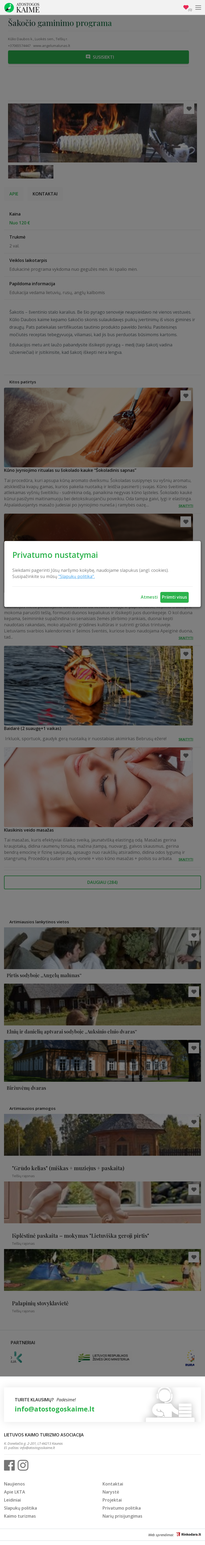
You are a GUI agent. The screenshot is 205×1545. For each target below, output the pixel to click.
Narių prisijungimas (122, 1516)
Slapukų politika (20, 1508)
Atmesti (149, 597)
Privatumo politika (121, 1508)
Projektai (112, 1500)
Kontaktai (112, 1484)
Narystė (110, 1492)
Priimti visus (174, 597)
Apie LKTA (14, 1492)
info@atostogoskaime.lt (54, 1408)
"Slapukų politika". (76, 576)
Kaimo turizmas (20, 1516)
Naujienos (14, 1484)
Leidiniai (12, 1500)
